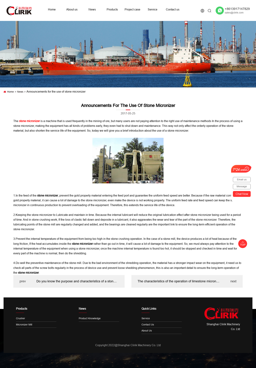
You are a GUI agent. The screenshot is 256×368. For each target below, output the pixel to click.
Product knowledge (90, 318)
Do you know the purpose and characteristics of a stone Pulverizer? (77, 281)
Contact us (172, 9)
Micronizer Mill (24, 324)
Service (152, 9)
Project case (132, 9)
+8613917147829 (237, 9)
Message (242, 186)
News (92, 9)
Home (52, 9)
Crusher (20, 318)
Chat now (242, 193)
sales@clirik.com (234, 12)
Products (112, 9)
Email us (242, 179)
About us (72, 9)
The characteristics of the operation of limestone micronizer (179, 281)
